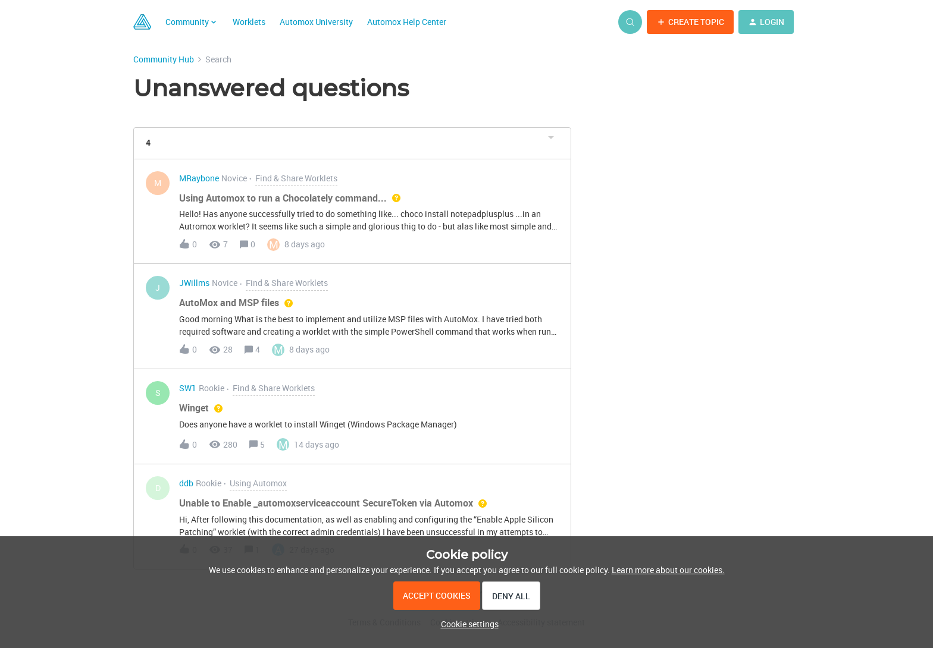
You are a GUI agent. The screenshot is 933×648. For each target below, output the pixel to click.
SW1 (187, 388)
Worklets (249, 21)
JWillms (194, 283)
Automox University (316, 21)
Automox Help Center (406, 21)
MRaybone (199, 178)
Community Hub (163, 59)
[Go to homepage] (142, 22)
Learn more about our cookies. (668, 569)
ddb (186, 483)
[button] (690, 22)
